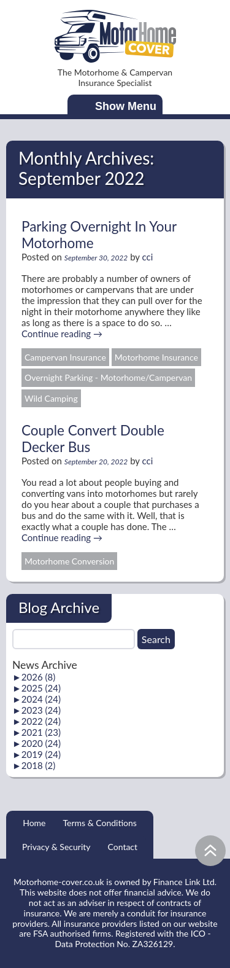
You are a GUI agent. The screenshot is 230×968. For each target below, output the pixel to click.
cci (147, 256)
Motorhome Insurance (156, 357)
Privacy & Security (56, 846)
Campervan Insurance (65, 357)
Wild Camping (51, 398)
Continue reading (61, 333)
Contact (123, 846)
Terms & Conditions (99, 823)
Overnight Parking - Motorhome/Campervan (108, 377)
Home (34, 823)
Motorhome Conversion (69, 561)
